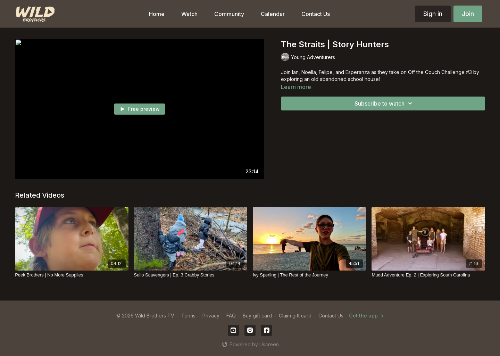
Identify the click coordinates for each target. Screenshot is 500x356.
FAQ (231, 315)
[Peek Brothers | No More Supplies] (71, 275)
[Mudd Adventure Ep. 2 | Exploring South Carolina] (428, 275)
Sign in (432, 13)
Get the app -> (366, 315)
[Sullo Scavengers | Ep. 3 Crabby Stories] (190, 275)
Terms (188, 315)
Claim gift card (295, 315)
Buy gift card (257, 315)
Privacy (210, 315)
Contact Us (330, 315)
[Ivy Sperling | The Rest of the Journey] (309, 275)
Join (468, 13)
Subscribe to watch (384, 103)
